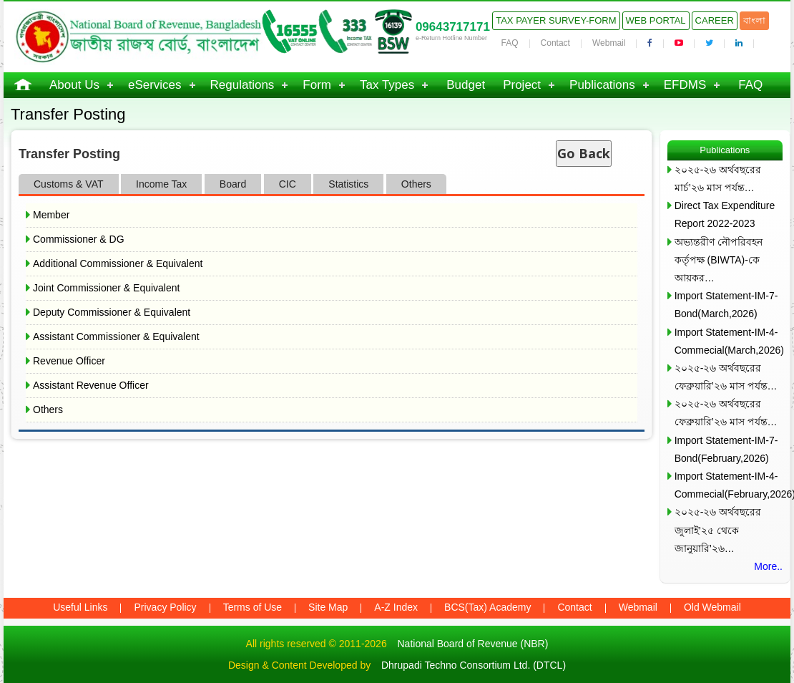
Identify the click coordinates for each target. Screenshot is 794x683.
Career (714, 20)
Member (51, 215)
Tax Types (387, 85)
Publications (602, 85)
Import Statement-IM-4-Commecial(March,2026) (729, 341)
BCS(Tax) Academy (487, 607)
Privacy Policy (165, 607)
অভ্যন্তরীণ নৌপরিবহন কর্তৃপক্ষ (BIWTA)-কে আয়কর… (719, 260)
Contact (555, 43)
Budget (465, 85)
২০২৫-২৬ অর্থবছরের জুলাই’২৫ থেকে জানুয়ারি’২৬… (718, 529)
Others (48, 409)
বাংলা (754, 20)
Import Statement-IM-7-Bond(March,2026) (726, 304)
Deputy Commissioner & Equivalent (111, 312)
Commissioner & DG (78, 239)
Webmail (608, 43)
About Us (74, 85)
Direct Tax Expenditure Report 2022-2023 (725, 214)
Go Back (583, 153)
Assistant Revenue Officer (91, 385)
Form (317, 85)
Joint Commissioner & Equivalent (106, 288)
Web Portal (656, 20)
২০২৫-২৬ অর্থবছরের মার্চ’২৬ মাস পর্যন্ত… (718, 178)
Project (522, 85)
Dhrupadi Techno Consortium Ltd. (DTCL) (473, 665)
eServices (155, 85)
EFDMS (685, 85)
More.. (768, 566)
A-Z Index (396, 607)
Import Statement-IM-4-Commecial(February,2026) (729, 485)
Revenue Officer (69, 361)
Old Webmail (712, 607)
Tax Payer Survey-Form (556, 20)
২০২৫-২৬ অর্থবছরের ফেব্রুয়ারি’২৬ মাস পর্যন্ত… (726, 377)
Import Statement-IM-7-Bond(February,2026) (726, 449)
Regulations (242, 85)
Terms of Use (252, 607)
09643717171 (453, 27)
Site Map (328, 607)
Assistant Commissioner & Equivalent (116, 336)
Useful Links (80, 607)
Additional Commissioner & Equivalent (117, 263)
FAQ (510, 43)
